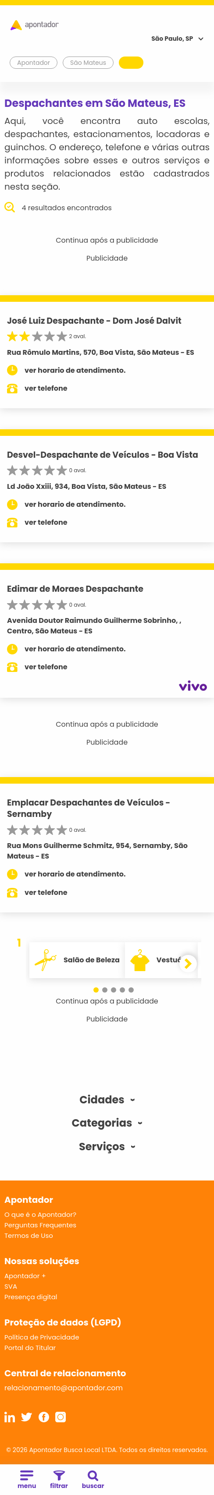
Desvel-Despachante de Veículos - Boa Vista (102, 455)
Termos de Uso (28, 1235)
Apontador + (25, 1275)
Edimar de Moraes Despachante (75, 589)
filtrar (59, 1480)
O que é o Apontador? (40, 1214)
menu (27, 1480)
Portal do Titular (30, 1347)
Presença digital (30, 1296)
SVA (10, 1286)
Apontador (33, 62)
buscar (93, 1480)
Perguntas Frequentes (40, 1225)
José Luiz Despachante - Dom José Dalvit (94, 321)
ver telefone (46, 388)
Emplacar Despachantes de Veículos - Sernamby (88, 808)
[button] (96, 990)
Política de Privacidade (41, 1337)
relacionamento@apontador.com (63, 1388)
